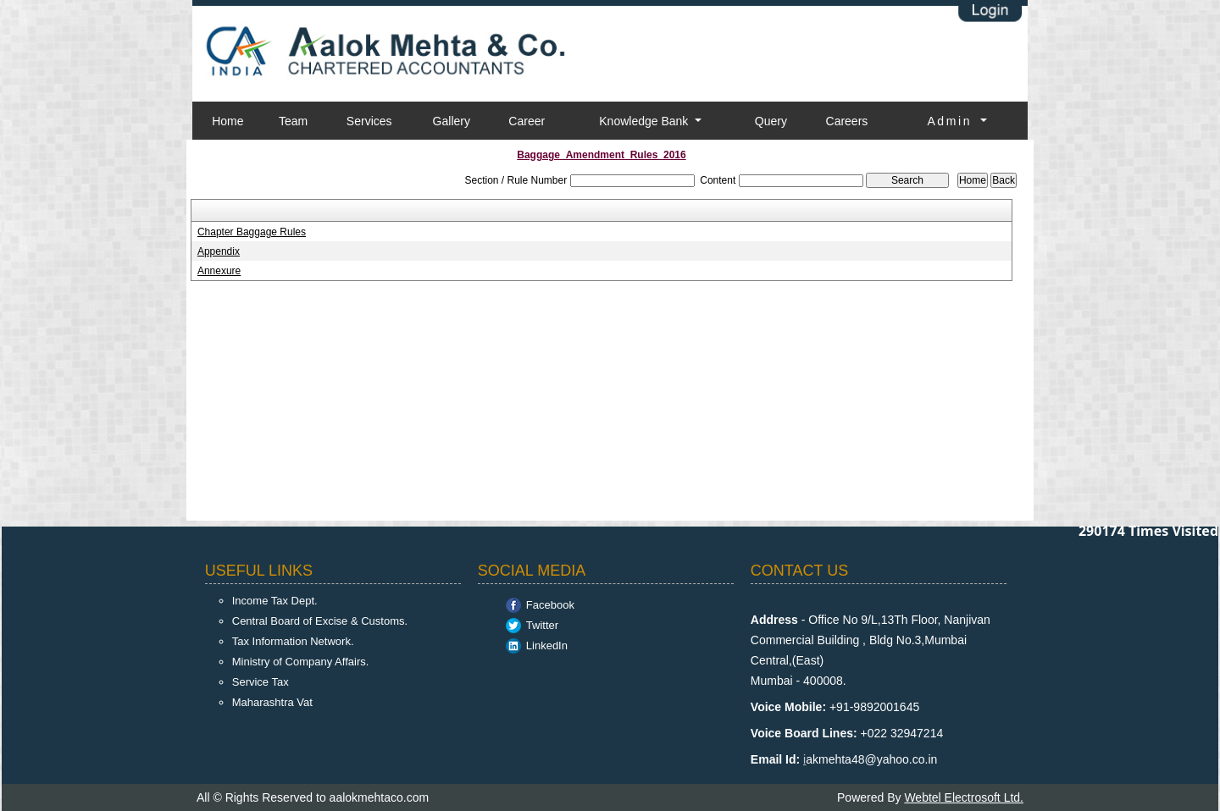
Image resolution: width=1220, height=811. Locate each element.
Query (771, 121)
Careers (847, 121)
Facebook (550, 605)
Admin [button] (952, 121)
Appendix (218, 251)
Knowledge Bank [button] (645, 121)
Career (526, 121)
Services (369, 121)
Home (227, 121)
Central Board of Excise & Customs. (320, 621)
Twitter (542, 625)
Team (293, 121)
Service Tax (260, 682)
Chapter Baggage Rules (251, 232)
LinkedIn (547, 645)
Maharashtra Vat (272, 702)
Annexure (219, 271)
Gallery (451, 121)
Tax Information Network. (293, 641)
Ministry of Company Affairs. (300, 661)
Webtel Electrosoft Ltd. (963, 797)
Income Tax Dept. (275, 600)
